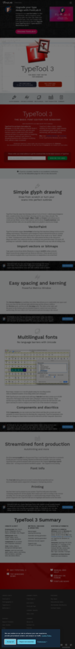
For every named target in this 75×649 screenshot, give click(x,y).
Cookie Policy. (47, 636)
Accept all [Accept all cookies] (10, 642)
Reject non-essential (26, 642)
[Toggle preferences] (42, 641)
